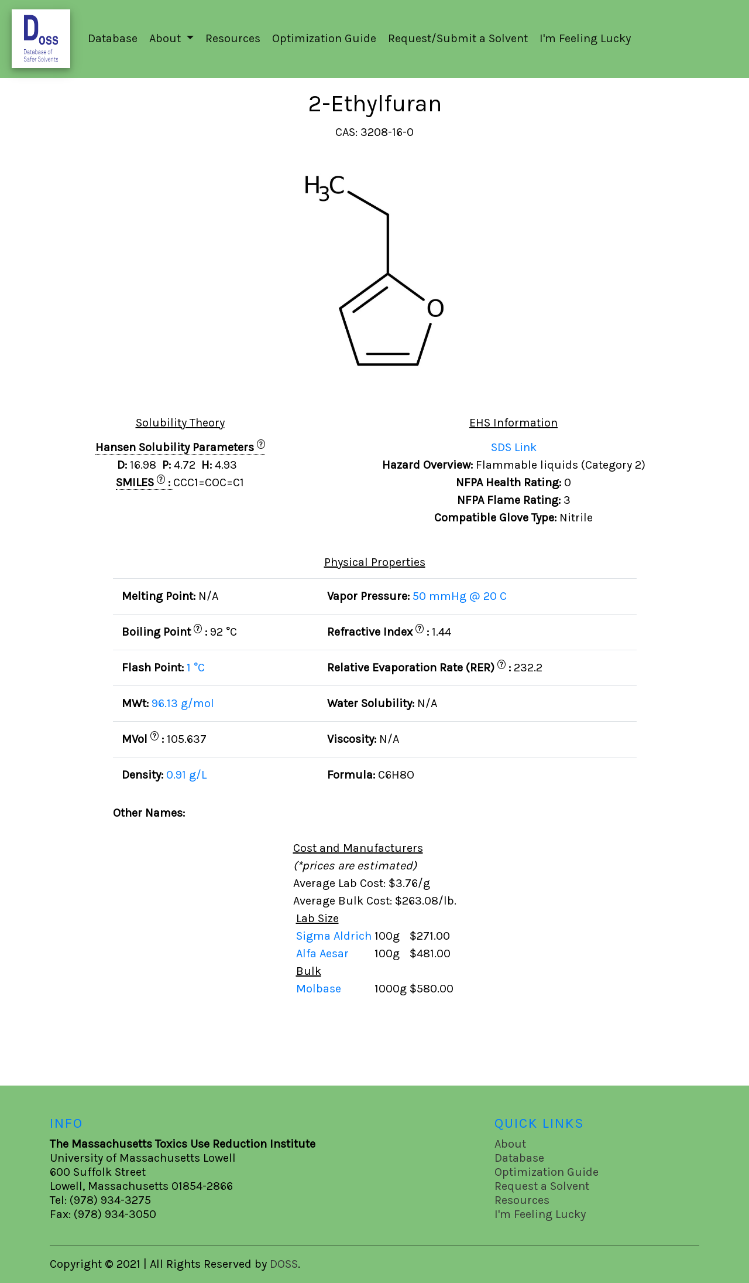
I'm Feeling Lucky (585, 38)
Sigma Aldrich (335, 936)
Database (113, 38)
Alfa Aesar (324, 953)
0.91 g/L (186, 775)
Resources (232, 38)
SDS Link (514, 447)
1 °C (196, 667)
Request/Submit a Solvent (458, 38)
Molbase (318, 988)
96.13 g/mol (183, 703)
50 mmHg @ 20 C (460, 596)
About (510, 1144)
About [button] (166, 38)
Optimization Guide (324, 38)
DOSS (284, 1264)
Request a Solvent (541, 1186)
